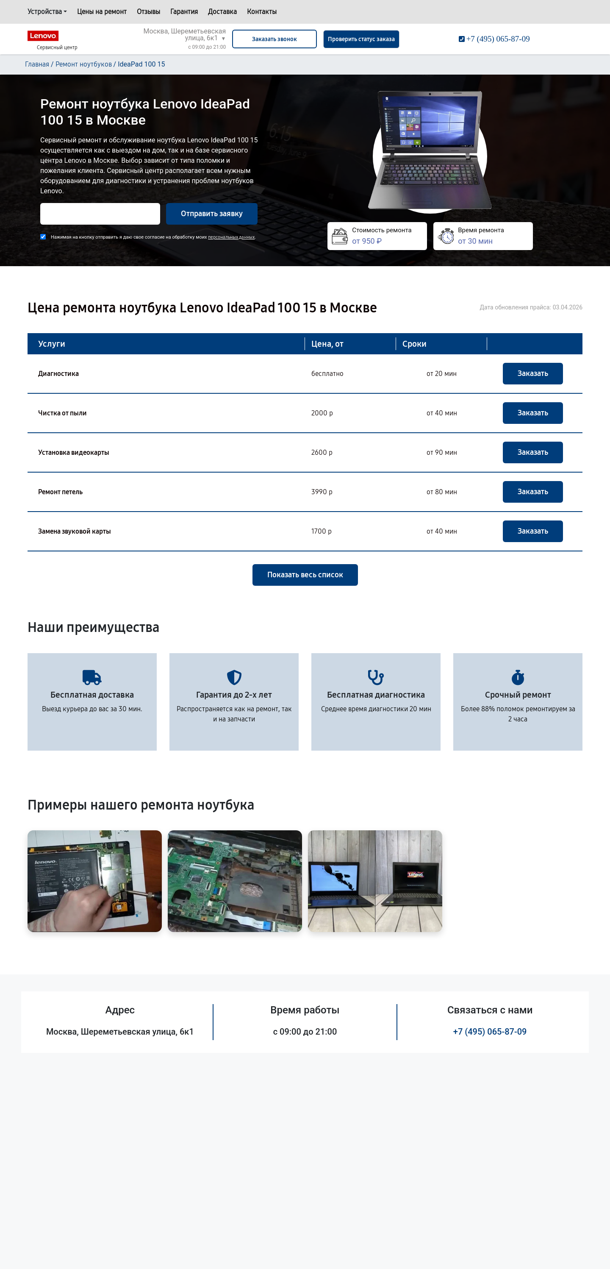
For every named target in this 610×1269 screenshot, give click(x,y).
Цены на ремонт (102, 12)
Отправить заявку (212, 213)
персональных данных (231, 237)
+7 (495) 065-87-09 (490, 1032)
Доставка (222, 12)
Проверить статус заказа (361, 39)
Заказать (533, 373)
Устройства (45, 12)
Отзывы (148, 12)
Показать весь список (305, 574)
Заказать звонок (274, 39)
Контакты (262, 12)
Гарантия (184, 12)
